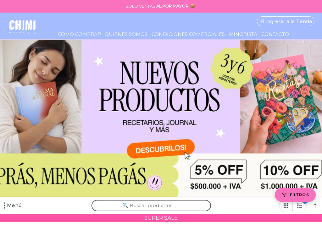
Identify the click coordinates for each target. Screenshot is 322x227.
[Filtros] (295, 195)
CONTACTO (275, 34)
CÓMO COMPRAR (79, 34)
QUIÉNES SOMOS (126, 34)
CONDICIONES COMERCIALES (188, 34)
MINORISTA (243, 34)
